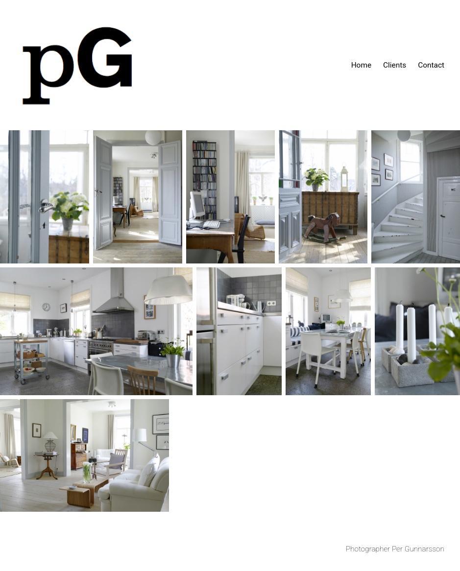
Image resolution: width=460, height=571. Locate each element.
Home (361, 65)
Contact (431, 65)
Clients (394, 65)
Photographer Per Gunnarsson (395, 549)
